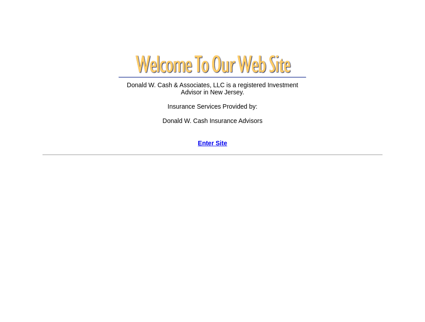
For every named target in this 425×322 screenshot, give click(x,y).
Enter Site (212, 143)
